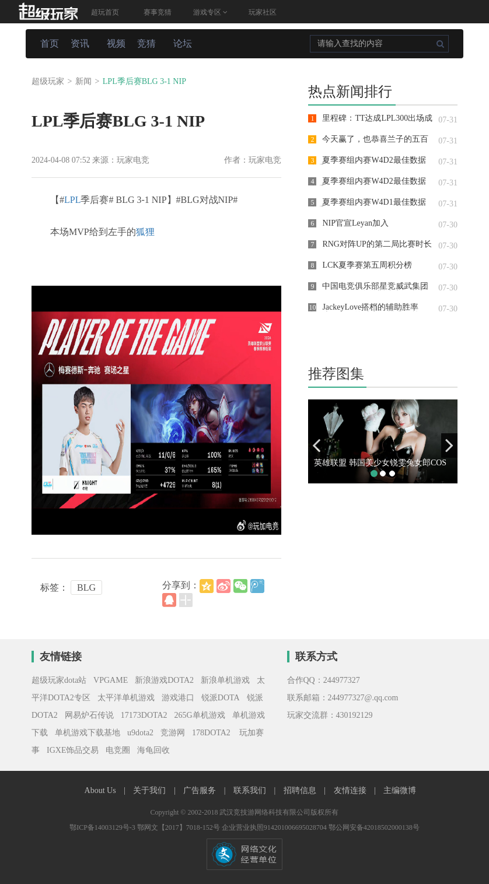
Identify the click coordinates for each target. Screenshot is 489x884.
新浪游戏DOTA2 (164, 680)
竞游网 (172, 732)
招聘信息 (301, 790)
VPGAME (110, 680)
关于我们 (150, 790)
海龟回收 (153, 750)
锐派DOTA (220, 697)
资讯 (80, 43)
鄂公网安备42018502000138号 (374, 827)
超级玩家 (48, 81)
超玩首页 (105, 12)
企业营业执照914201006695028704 (275, 827)
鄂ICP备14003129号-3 (103, 827)
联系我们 (250, 790)
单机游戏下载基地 (87, 732)
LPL (72, 200)
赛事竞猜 (158, 12)
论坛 (182, 43)
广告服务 (200, 790)
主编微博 (399, 790)
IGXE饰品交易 (73, 750)
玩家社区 (263, 12)
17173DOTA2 (144, 715)
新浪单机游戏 (225, 680)
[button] (316, 445)
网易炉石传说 (89, 715)
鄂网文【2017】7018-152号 (179, 827)
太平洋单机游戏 (126, 697)
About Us (101, 790)
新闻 (83, 81)
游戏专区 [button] (210, 12)
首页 (49, 43)
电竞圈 (118, 750)
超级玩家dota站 (59, 680)
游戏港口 (178, 697)
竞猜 (146, 43)
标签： (54, 587)
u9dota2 (140, 732)
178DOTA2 (211, 732)
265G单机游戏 (199, 715)
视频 (116, 43)
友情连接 (351, 790)
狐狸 (145, 232)
